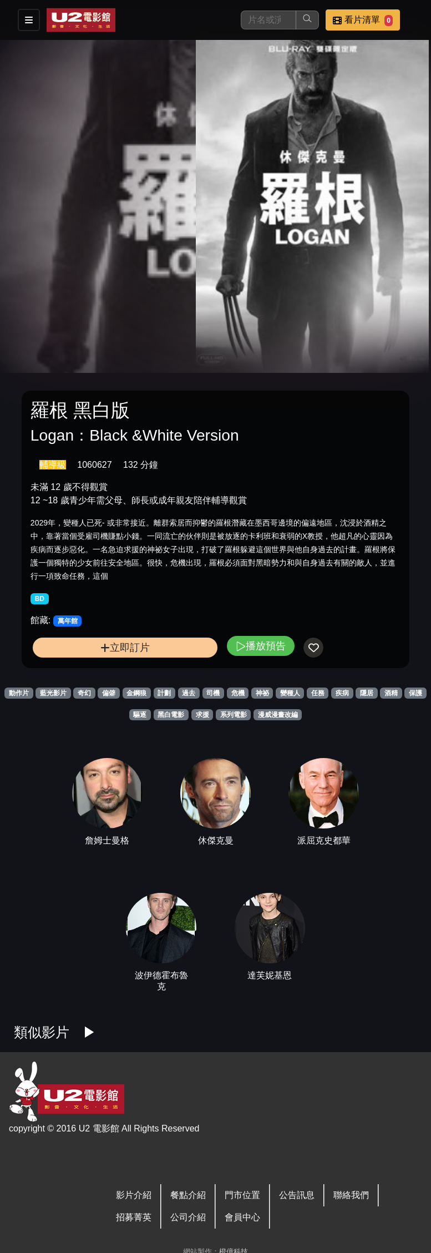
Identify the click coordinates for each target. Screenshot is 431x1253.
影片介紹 (133, 1195)
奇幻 (84, 693)
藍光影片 (53, 693)
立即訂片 (125, 647)
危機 (238, 693)
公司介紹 (188, 1217)
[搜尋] (268, 20)
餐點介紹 (188, 1195)
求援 (202, 715)
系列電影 (233, 715)
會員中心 (242, 1217)
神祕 (262, 693)
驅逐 (139, 715)
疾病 (342, 693)
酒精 (391, 693)
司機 (213, 693)
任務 (317, 693)
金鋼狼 (136, 693)
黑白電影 (171, 715)
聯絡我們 (351, 1195)
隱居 (366, 693)
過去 (188, 693)
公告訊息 (297, 1195)
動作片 (19, 693)
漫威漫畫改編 (278, 715)
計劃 (164, 693)
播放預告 (261, 645)
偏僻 (108, 693)
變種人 (290, 693)
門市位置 (242, 1195)
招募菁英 (133, 1217)
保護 (415, 693)
